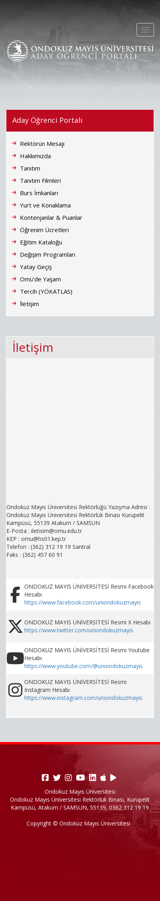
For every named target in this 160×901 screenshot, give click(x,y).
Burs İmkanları (39, 193)
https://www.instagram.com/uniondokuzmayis (83, 697)
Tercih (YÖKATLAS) (46, 291)
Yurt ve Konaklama (45, 205)
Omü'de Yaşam (40, 279)
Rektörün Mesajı (42, 143)
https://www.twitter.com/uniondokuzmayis (78, 630)
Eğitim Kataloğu (41, 242)
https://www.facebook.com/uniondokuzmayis (82, 602)
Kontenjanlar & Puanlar (51, 217)
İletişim (29, 304)
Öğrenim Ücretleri (44, 230)
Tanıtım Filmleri (40, 180)
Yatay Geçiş (36, 267)
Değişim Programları (47, 254)
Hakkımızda (35, 156)
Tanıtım (30, 168)
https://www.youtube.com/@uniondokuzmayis (83, 666)
